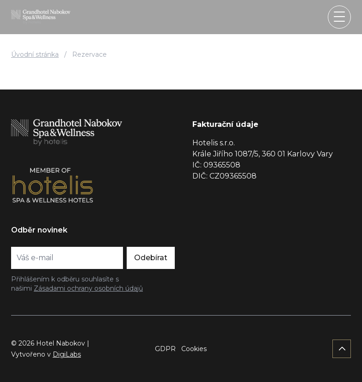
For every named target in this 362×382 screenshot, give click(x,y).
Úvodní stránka (35, 54)
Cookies (194, 349)
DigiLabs (67, 354)
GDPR (165, 349)
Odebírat (150, 257)
